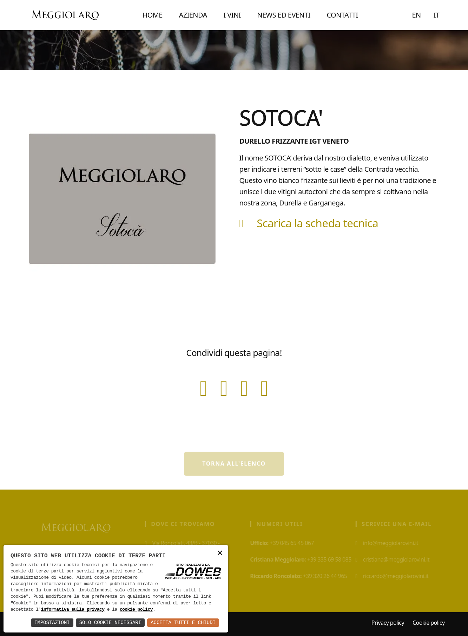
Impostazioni (52, 622)
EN (416, 15)
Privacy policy (387, 623)
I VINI (231, 15)
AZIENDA (193, 15)
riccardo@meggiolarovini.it (394, 576)
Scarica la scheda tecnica (308, 223)
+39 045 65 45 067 (285, 543)
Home (152, 15)
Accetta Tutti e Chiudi (183, 622)
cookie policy (136, 610)
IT (437, 15)
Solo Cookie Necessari (110, 622)
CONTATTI (342, 15)
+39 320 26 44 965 (301, 576)
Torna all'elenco (233, 467)
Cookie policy (429, 623)
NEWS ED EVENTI (283, 15)
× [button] (220, 553)
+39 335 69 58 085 (304, 559)
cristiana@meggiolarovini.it (395, 559)
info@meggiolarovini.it (389, 543)
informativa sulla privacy (73, 610)
